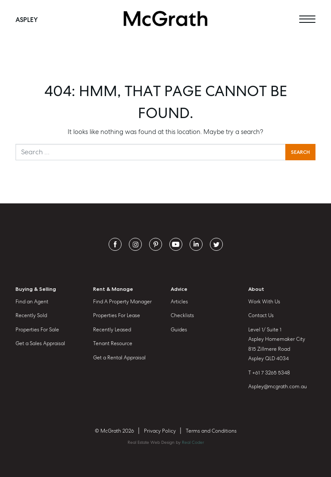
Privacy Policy (160, 430)
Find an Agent (32, 301)
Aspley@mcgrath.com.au (277, 386)
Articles (179, 301)
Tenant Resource (112, 343)
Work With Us (264, 301)
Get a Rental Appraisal (119, 357)
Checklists (182, 315)
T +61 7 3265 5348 (269, 372)
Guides (179, 329)
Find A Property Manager (122, 301)
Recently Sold (31, 315)
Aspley (27, 19)
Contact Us (261, 315)
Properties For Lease (116, 315)
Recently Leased (112, 329)
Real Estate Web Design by (166, 442)
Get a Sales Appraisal (40, 343)
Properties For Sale (37, 329)
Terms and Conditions (211, 430)
